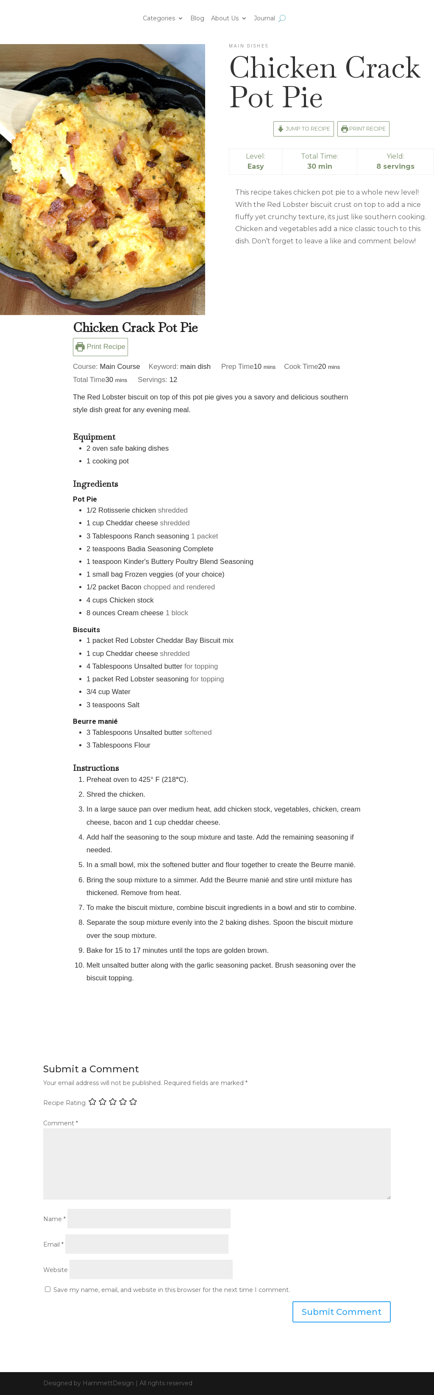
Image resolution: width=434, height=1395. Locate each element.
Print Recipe (363, 129)
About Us (225, 18)
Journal (264, 18)
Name (54, 1219)
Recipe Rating (64, 1102)
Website (55, 1270)
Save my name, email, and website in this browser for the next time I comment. (171, 1290)
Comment (60, 1123)
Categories (159, 18)
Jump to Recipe (303, 129)
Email (53, 1244)
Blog (197, 18)
